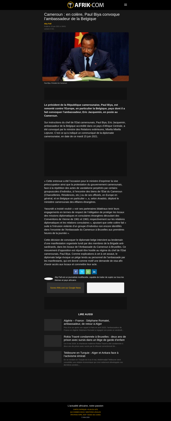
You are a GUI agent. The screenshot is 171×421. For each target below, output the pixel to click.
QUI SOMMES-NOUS (77, 412)
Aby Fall (47, 24)
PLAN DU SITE (93, 409)
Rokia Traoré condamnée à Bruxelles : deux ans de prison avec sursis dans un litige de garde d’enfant (95, 338)
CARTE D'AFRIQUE (79, 409)
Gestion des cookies (94, 415)
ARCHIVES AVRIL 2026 (78, 415)
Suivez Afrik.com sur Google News (65, 288)
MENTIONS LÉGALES (93, 412)
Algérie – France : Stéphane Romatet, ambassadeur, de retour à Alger (87, 322)
